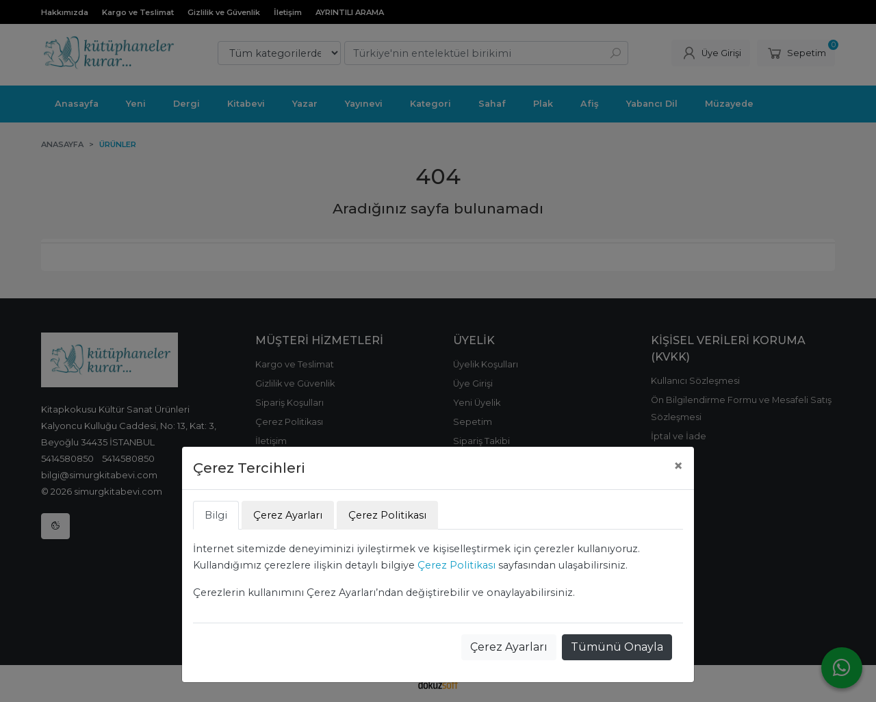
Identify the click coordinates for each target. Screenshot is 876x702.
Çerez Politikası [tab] (387, 515)
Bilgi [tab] (216, 515)
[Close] (678, 466)
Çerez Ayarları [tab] (287, 515)
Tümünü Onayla (617, 646)
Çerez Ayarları (509, 646)
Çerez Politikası (456, 565)
